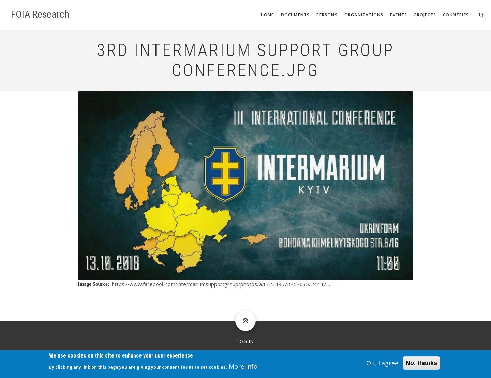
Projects (425, 15)
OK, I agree (382, 365)
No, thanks (421, 365)
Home (267, 15)
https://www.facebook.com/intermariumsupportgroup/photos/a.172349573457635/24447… (221, 284)
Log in (245, 342)
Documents (295, 15)
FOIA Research (40, 14)
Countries (456, 15)
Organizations (364, 15)
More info (243, 368)
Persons (326, 15)
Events (398, 15)
